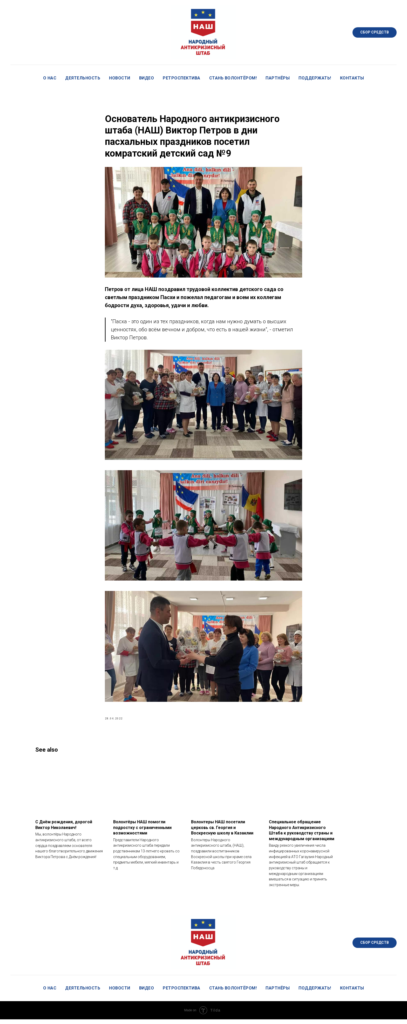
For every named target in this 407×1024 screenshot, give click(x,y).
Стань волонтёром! (233, 78)
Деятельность (82, 78)
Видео (146, 78)
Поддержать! (315, 78)
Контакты (352, 78)
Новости (119, 78)
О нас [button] (50, 78)
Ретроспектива (181, 78)
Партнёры (278, 78)
